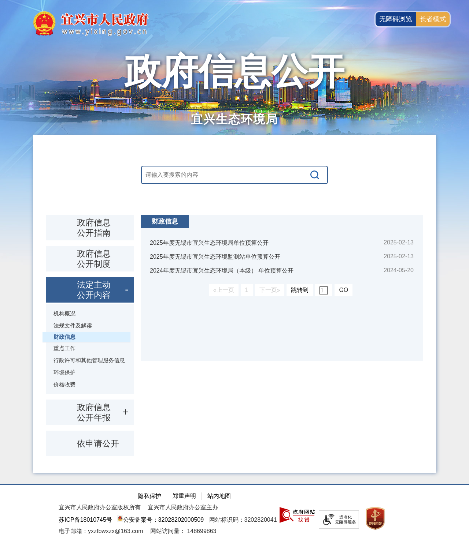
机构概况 (64, 313)
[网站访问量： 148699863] (183, 531)
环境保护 (64, 372)
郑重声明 (184, 496)
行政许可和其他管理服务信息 (89, 360)
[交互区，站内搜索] (234, 175)
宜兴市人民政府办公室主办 (183, 507)
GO (343, 290)
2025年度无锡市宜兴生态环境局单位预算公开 (209, 243)
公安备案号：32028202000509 (160, 520)
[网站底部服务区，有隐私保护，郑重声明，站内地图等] (234, 517)
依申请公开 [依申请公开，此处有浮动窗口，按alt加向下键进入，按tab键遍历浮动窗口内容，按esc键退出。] (98, 443)
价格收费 (64, 384)
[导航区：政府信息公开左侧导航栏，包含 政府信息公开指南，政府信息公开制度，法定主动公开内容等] (90, 335)
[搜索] (315, 175)
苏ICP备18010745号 (85, 520)
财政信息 (64, 337)
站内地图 (219, 496)
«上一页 (223, 290)
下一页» (269, 290)
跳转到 (300, 290)
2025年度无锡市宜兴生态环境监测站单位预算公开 (215, 257)
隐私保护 (149, 496)
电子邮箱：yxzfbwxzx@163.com (101, 531)
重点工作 (64, 348)
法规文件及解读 (72, 325)
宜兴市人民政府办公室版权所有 (100, 507)
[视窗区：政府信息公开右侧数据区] (282, 288)
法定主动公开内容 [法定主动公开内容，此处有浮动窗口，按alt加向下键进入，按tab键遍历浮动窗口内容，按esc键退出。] (94, 290)
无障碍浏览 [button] (395, 19)
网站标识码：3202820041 (243, 520)
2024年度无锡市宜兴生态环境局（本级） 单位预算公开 (221, 270)
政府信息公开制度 (94, 259)
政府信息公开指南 (94, 227)
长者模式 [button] (433, 19)
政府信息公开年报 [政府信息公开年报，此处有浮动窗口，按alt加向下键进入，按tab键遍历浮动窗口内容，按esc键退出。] (94, 412)
